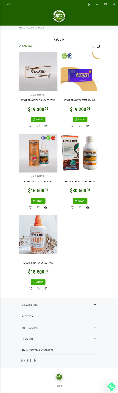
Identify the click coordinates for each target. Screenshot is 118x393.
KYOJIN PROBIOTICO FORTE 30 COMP (80, 100)
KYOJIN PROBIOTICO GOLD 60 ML (38, 181)
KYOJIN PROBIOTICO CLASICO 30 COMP (38, 100)
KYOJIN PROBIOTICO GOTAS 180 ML (80, 181)
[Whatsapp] (23, 360)
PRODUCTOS (30, 28)
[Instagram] (29, 360)
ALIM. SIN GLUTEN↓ (38, 95)
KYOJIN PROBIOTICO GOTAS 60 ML (38, 263)
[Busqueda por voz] (89, 4)
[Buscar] (97, 4)
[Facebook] (35, 360)
